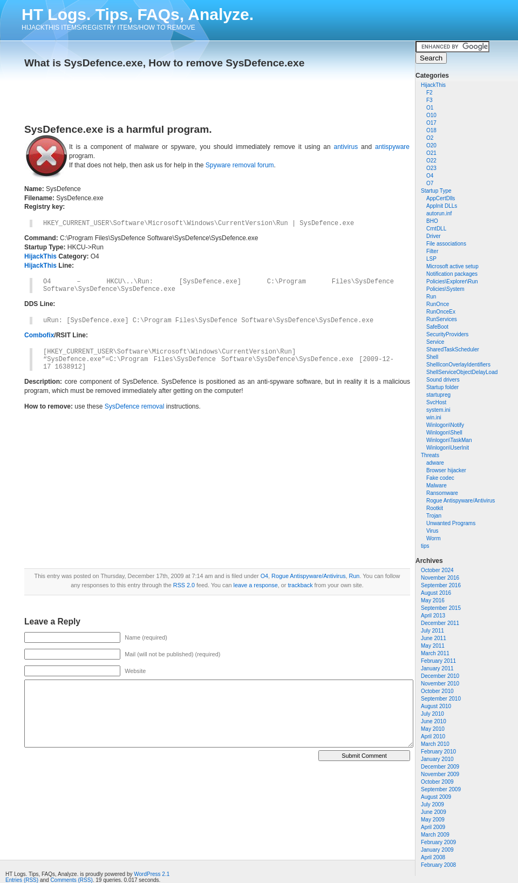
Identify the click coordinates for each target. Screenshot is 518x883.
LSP (431, 259)
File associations (446, 244)
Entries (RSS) (21, 880)
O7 (429, 183)
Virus (432, 531)
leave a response (256, 585)
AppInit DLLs (441, 206)
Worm (433, 538)
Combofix (39, 335)
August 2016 (436, 593)
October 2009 (437, 782)
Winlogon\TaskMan (449, 440)
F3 (429, 100)
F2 (429, 93)
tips (425, 546)
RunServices (441, 319)
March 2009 (435, 835)
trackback (300, 585)
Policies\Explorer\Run (452, 281)
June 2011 (433, 638)
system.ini (438, 410)
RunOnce (437, 304)
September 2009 (441, 789)
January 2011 (437, 668)
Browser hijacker (446, 470)
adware (435, 463)
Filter (432, 251)
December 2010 (440, 676)
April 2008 (433, 857)
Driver (433, 236)
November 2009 (440, 774)
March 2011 (435, 653)
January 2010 (437, 759)
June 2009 (433, 812)
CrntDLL (436, 229)
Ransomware (442, 493)
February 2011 (438, 661)
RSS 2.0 (184, 585)
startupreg (438, 395)
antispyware (392, 147)
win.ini (433, 417)
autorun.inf (439, 213)
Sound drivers (443, 380)
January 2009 (437, 850)
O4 (429, 176)
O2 (429, 138)
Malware (436, 485)
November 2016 (440, 578)
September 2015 (441, 608)
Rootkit (434, 508)
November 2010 (440, 684)
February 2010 (438, 752)
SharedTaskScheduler (452, 349)
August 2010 (436, 706)
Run (431, 297)
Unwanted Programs (450, 523)
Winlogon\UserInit (447, 448)
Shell (432, 357)
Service (435, 342)
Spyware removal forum (240, 165)
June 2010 (433, 721)
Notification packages (452, 274)
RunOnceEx (440, 312)
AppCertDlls (440, 198)
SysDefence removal (135, 406)
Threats (430, 455)
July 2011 (432, 631)
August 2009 (436, 797)
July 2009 (432, 804)
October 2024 (437, 570)
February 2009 (438, 842)
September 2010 (441, 699)
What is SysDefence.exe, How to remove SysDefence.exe (164, 63)
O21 (431, 153)
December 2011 (440, 623)
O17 (431, 123)
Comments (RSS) (71, 880)
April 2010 (433, 736)
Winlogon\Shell (444, 433)
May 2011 (433, 646)
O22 (431, 161)
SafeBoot (437, 327)
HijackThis (433, 85)
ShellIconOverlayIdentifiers (458, 365)
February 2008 (438, 865)
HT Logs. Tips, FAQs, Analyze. (138, 14)
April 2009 (433, 827)
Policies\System (445, 289)
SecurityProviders (447, 334)
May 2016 (433, 600)
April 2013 (433, 616)
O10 (431, 115)
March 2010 (435, 744)
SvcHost (436, 402)
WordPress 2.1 (151, 874)
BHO (432, 221)
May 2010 (433, 729)
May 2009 (433, 820)
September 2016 (441, 585)
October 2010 (437, 691)
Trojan (433, 516)
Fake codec (440, 478)
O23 (431, 168)
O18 (431, 130)
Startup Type (436, 191)
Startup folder (442, 387)
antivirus (345, 147)
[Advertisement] (150, 93)
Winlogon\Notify (445, 425)
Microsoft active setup (452, 266)
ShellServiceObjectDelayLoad (461, 372)
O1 (429, 108)
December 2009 (440, 767)
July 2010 (432, 714)
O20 (431, 145)
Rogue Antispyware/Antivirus (460, 501)
